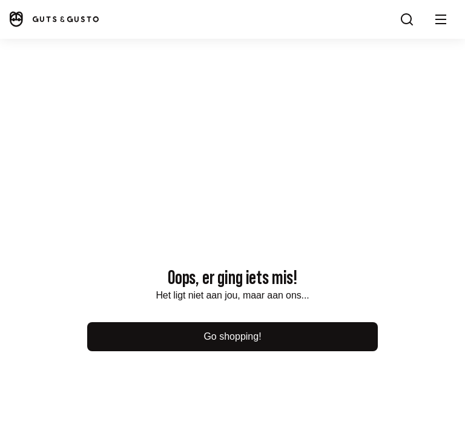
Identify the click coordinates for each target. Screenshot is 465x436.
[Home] (53, 19)
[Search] (406, 19)
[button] (440, 19)
